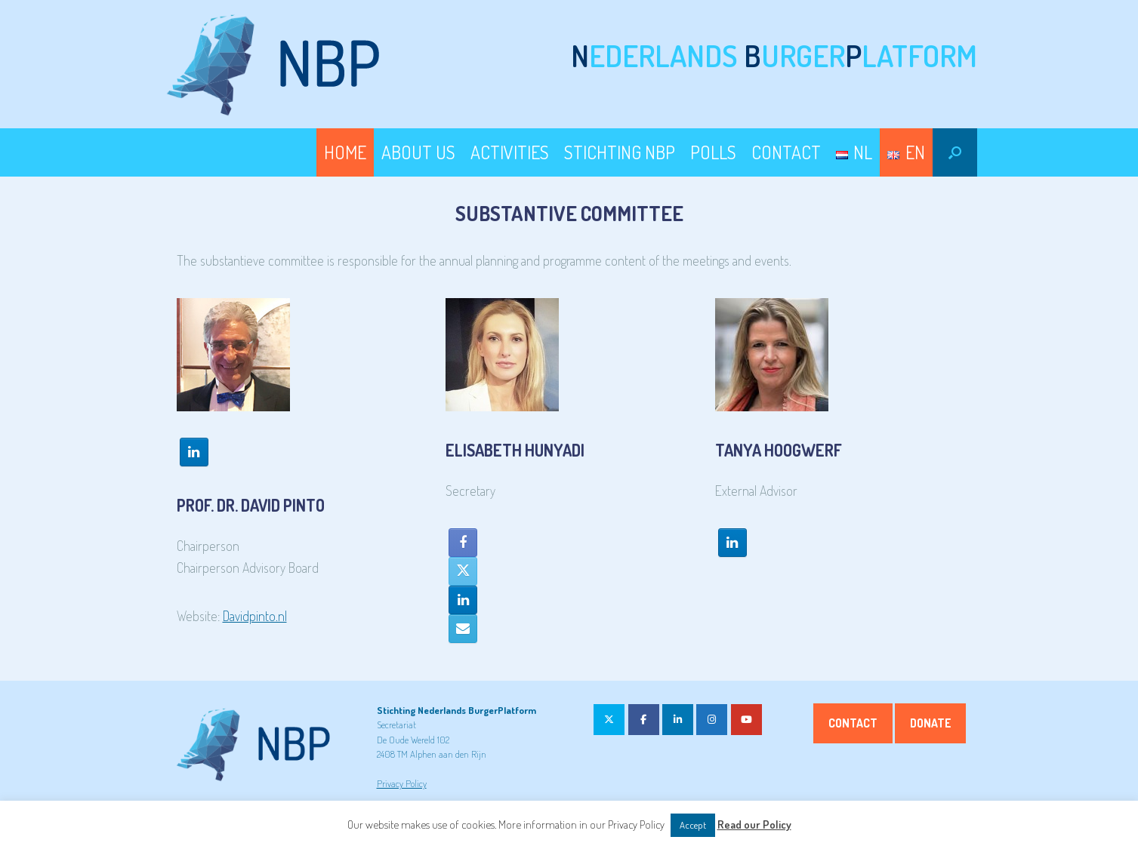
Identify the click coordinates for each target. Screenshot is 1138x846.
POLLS (713, 152)
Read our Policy (754, 824)
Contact (852, 723)
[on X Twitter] (609, 719)
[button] (955, 152)
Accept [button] (693, 825)
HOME (345, 152)
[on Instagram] (711, 719)
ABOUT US (418, 152)
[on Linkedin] (677, 719)
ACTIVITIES (509, 152)
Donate (930, 723)
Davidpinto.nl (255, 616)
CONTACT (786, 152)
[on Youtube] (746, 719)
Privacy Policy (402, 783)
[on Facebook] (643, 719)
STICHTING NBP (619, 152)
